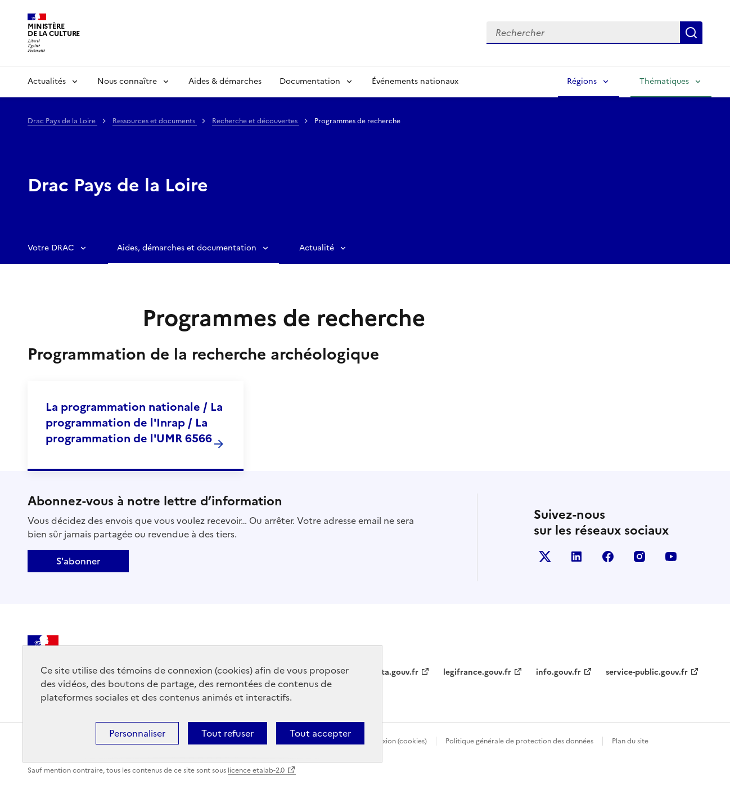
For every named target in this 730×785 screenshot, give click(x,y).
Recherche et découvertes (255, 121)
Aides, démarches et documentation (186, 248)
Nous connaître (127, 81)
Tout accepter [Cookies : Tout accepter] (320, 733)
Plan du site (630, 741)
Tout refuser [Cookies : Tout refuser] (227, 733)
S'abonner (78, 561)
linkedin (576, 556)
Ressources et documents (154, 121)
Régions (582, 81)
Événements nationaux (415, 81)
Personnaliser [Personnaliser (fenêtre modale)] (137, 733)
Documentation (310, 81)
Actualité (316, 248)
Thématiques (664, 81)
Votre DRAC (51, 248)
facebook (608, 556)
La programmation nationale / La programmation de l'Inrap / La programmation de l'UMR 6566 (134, 422)
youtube (671, 556)
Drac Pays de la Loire (62, 121)
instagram (639, 556)
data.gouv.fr (395, 672)
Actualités (47, 81)
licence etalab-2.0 (256, 770)
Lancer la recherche (691, 32)
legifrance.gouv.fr (477, 672)
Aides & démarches (225, 81)
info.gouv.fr (558, 672)
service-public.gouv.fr (647, 672)
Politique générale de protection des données (519, 741)
